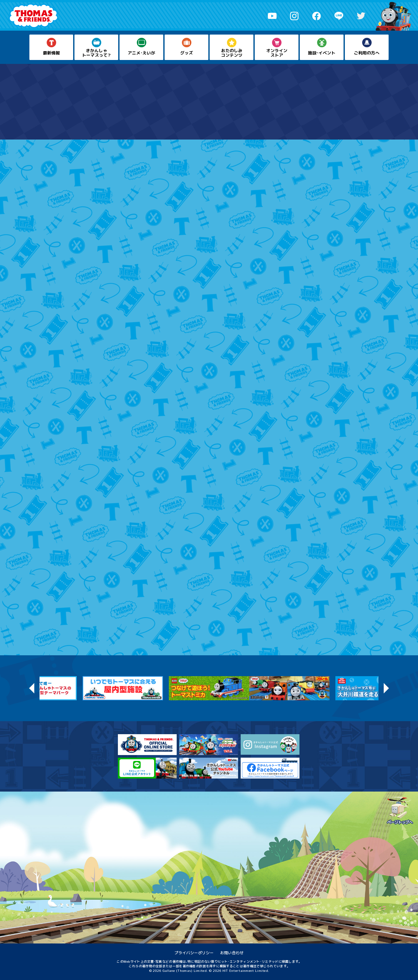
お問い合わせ (232, 953)
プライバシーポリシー (194, 953)
